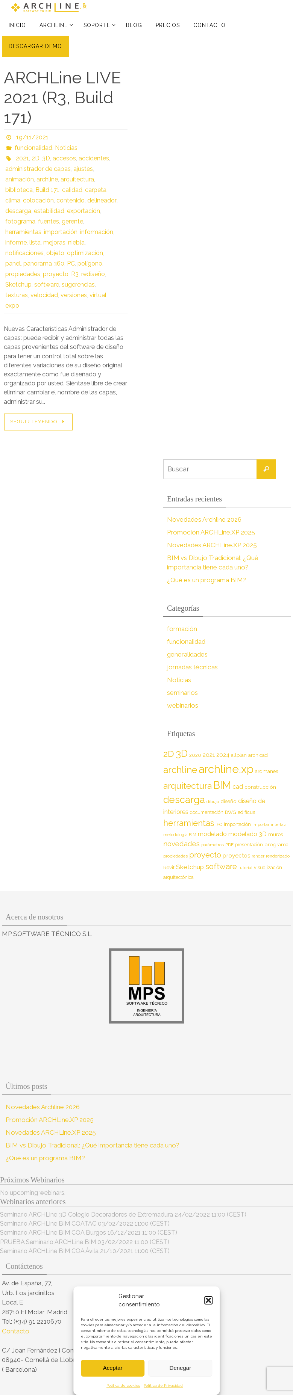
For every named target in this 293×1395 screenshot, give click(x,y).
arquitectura (77, 179)
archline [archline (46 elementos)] (180, 769)
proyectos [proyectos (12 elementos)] (236, 855)
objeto (55, 253)
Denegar (180, 1368)
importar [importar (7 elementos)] (260, 824)
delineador (101, 200)
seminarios (182, 692)
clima (12, 200)
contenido (70, 200)
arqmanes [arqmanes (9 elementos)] (266, 771)
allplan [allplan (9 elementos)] (239, 755)
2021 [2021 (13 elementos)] (209, 754)
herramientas (23, 232)
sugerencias (78, 284)
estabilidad (49, 210)
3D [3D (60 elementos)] (182, 753)
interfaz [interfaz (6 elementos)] (278, 824)
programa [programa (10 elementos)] (276, 844)
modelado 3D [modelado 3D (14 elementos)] (247, 834)
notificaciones (24, 253)
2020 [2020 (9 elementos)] (195, 755)
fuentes (48, 221)
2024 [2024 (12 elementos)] (222, 755)
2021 (22, 158)
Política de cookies (123, 1385)
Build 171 (47, 189)
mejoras (54, 242)
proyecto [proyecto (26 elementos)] (205, 854)
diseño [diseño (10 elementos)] (228, 801)
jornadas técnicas (192, 667)
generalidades (187, 654)
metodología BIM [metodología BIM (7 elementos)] (179, 834)
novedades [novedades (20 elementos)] (181, 844)
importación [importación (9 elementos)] (237, 824)
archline (47, 179)
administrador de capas (38, 168)
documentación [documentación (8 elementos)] (206, 812)
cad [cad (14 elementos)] (237, 786)
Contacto (16, 1331)
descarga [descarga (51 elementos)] (184, 799)
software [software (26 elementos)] (221, 866)
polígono (89, 263)
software (46, 284)
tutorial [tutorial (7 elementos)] (245, 867)
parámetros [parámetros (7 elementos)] (212, 844)
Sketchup (18, 284)
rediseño (93, 274)
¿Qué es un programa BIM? (206, 580)
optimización (85, 253)
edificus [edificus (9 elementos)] (246, 812)
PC (71, 263)
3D (46, 158)
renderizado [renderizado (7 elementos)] (278, 856)
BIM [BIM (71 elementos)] (222, 785)
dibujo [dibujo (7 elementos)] (212, 801)
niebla (76, 242)
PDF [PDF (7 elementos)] (229, 844)
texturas (16, 295)
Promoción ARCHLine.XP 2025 (211, 532)
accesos (64, 158)
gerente (72, 221)
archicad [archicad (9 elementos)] (258, 755)
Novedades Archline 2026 (204, 519)
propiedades (22, 274)
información (96, 232)
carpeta (95, 189)
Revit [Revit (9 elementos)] (169, 867)
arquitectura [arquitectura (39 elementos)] (187, 786)
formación (182, 629)
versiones (74, 295)
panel (13, 263)
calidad (72, 189)
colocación (38, 200)
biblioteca (19, 189)
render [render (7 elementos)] (258, 856)
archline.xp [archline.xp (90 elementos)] (226, 769)
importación (60, 232)
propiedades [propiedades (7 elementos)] (175, 856)
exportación (83, 210)
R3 (75, 274)
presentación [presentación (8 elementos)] (249, 844)
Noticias (66, 147)
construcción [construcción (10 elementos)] (260, 787)
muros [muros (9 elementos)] (275, 834)
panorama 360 (43, 263)
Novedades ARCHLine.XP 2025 (212, 545)
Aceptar (113, 1368)
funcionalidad (33, 147)
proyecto (55, 274)
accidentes (94, 158)
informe (16, 242)
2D (35, 158)
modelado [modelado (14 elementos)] (212, 834)
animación (19, 179)
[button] (208, 1300)
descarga (18, 210)
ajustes (83, 168)
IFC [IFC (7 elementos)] (219, 824)
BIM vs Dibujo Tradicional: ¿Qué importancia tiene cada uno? (92, 1145)
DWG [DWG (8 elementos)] (230, 812)
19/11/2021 (32, 137)
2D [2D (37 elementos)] (168, 754)
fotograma (20, 221)
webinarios (182, 705)
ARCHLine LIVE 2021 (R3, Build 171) (62, 97)
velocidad (44, 295)
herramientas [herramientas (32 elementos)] (188, 823)
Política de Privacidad (163, 1385)
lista (35, 242)
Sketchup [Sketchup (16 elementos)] (190, 867)
